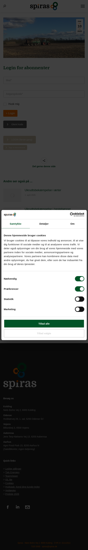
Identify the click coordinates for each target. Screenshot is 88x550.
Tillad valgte (44, 333)
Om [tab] (72, 223)
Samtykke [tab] (15, 223)
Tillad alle (44, 323)
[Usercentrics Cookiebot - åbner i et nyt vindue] (69, 214)
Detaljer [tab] (44, 223)
